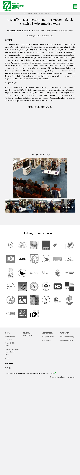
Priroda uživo (32, 13)
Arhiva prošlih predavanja (67, 337)
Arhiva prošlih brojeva (48, 337)
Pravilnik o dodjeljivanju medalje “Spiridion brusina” (12, 352)
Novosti (7, 358)
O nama (7, 333)
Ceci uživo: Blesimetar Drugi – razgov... (48, 13)
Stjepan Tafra (50, 373)
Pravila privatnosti (55, 377)
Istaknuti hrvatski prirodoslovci (10, 338)
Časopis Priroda (47, 333)
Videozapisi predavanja (66, 340)
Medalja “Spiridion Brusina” (10, 344)
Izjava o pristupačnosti (68, 377)
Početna (24, 13)
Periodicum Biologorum (27, 334)
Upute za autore (46, 340)
